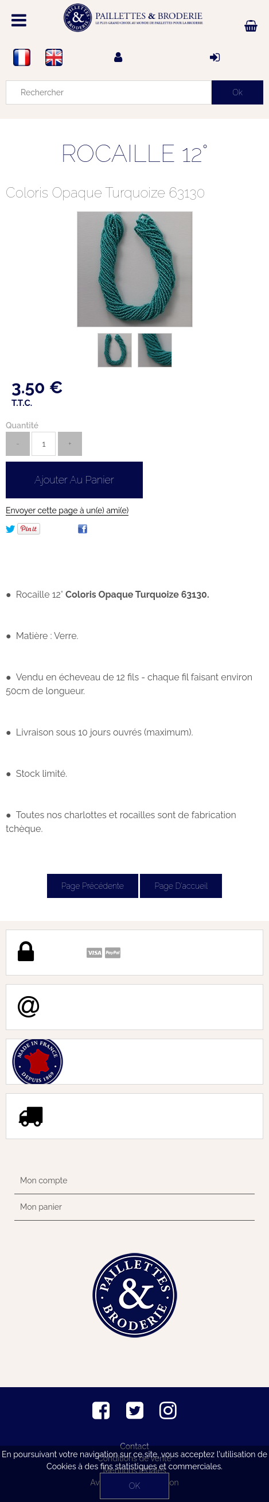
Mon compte (43, 1180)
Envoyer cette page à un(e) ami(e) (67, 510)
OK (134, 1486)
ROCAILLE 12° (134, 154)
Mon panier (41, 1206)
